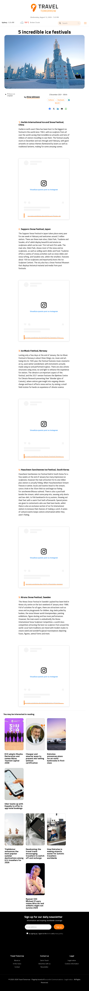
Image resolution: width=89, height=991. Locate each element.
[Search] (69, 23)
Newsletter (44, 967)
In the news (17, 963)
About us (17, 960)
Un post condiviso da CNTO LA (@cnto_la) (44, 216)
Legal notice (72, 960)
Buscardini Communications (53, 979)
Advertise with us (44, 963)
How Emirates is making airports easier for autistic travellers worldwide (55, 854)
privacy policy (58, 933)
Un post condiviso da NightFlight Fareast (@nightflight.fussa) (48, 337)
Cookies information (72, 963)
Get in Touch (44, 960)
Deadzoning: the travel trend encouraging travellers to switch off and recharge (35, 854)
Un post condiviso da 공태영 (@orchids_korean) (44, 584)
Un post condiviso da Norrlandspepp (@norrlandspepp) (45, 703)
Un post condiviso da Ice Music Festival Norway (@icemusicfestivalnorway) (53, 456)
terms (49, 933)
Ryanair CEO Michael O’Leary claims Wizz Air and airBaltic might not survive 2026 (35, 903)
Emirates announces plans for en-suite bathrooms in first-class (56, 758)
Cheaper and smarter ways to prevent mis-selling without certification (35, 758)
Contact (17, 967)
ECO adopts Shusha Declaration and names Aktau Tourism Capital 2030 (14, 758)
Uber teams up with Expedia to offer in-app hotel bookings (14, 806)
